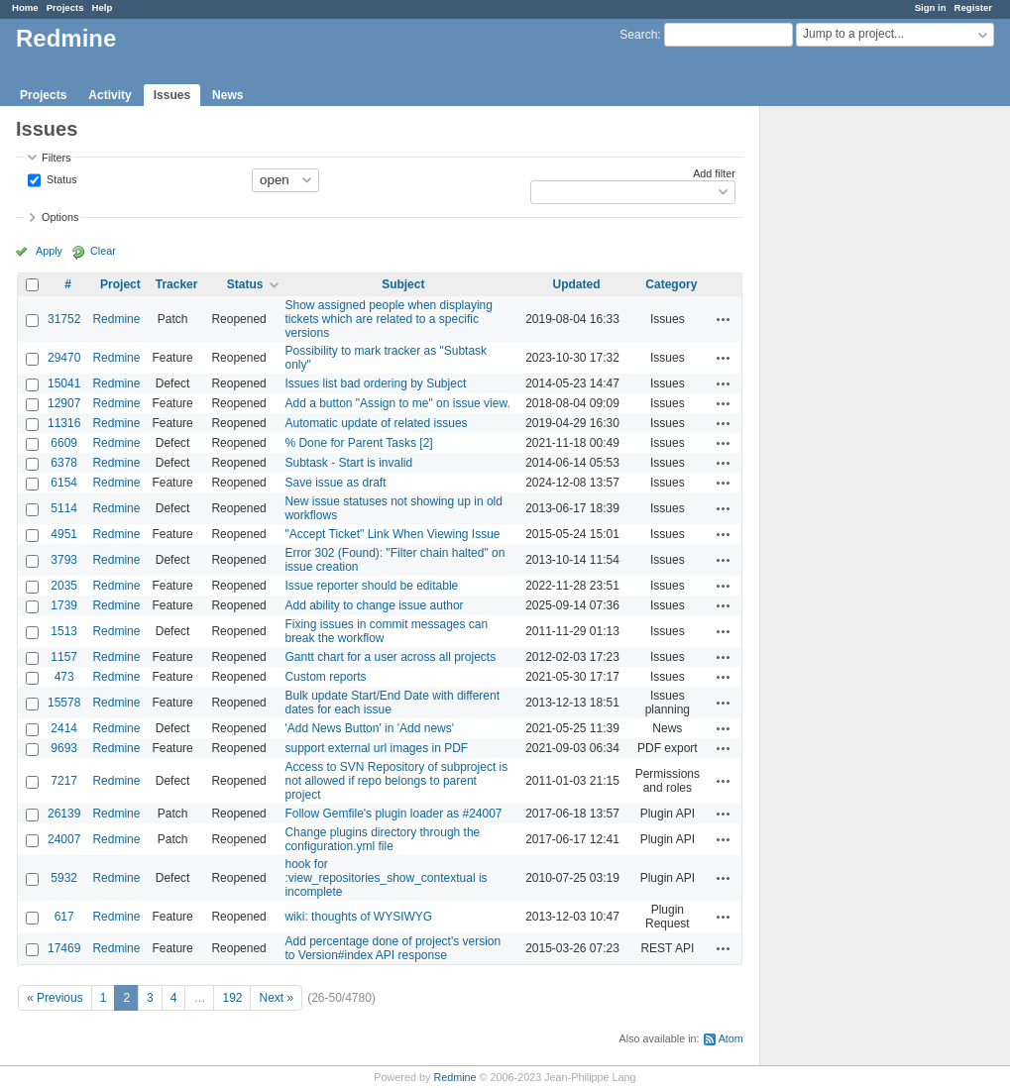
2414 (64, 728)
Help (102, 7)
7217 (64, 781)
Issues (172, 95)
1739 (64, 605)
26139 (64, 813)
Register (973, 7)
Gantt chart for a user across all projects (390, 657)
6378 (64, 463)
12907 (64, 403)
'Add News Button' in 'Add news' (369, 728)
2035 (64, 586)
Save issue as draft (335, 483)
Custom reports (325, 677)
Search (638, 35)
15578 (64, 702)
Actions (723, 319)
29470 (64, 358)
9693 (64, 748)
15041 (64, 383)
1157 (64, 657)
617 (64, 917)
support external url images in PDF (376, 748)
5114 (64, 508)
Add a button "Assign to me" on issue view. (396, 403)
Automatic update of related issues (375, 423)
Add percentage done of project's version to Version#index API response (392, 948)
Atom (731, 1038)
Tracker (177, 284)
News (227, 95)
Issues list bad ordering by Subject (375, 383)
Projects (65, 7)
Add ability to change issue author (373, 605)
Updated (577, 284)
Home (25, 7)
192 (232, 998)
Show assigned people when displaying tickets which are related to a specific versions (388, 319)
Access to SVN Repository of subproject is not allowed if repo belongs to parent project (395, 781)
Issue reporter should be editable (371, 586)
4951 (64, 534)
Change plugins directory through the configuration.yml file (382, 839)
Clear (103, 251)
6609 (64, 443)
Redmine (116, 319)
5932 (64, 878)
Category (671, 284)
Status (60, 178)
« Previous (55, 998)
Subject (403, 284)
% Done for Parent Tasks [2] (358, 443)
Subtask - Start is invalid (348, 463)
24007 (64, 839)
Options (60, 217)
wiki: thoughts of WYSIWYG (358, 917)
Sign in (931, 7)
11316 (64, 423)
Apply (49, 251)
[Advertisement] (859, 417)
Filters (56, 157)
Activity (109, 95)
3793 (64, 560)
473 (64, 677)
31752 (64, 319)
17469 (64, 948)
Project (120, 284)
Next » (276, 998)
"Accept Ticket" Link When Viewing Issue (392, 534)
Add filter (714, 173)
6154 (64, 483)
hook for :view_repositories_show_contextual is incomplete (385, 878)
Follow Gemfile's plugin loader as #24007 (393, 813)
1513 (64, 631)
